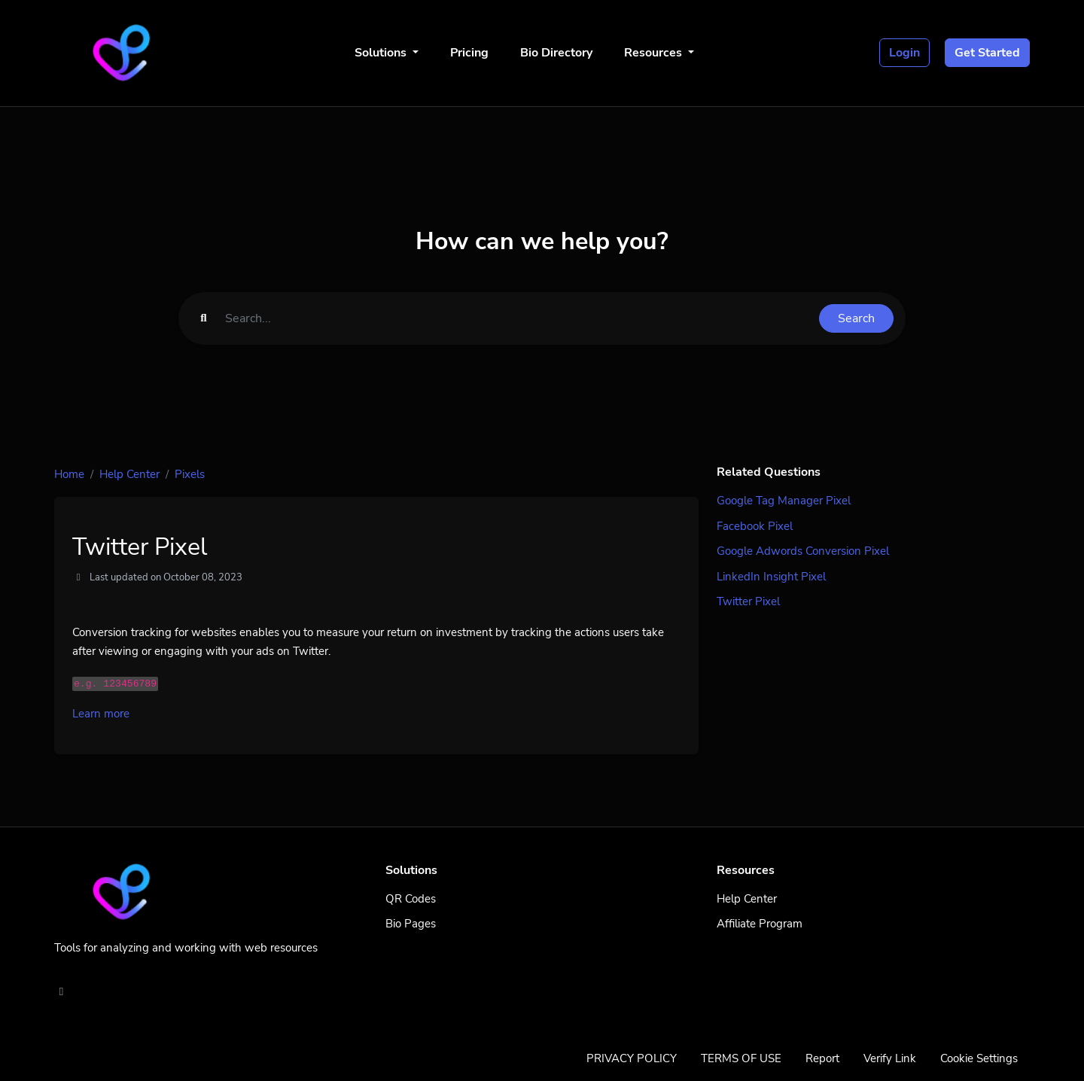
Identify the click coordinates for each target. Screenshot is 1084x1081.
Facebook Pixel (755, 526)
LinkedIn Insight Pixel (771, 576)
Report (822, 1058)
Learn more (100, 713)
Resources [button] (654, 52)
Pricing (469, 52)
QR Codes (410, 898)
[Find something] (518, 318)
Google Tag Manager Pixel (784, 500)
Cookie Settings (979, 1058)
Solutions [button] (382, 52)
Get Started (987, 52)
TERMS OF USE (741, 1058)
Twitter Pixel (748, 601)
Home (69, 474)
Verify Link (889, 1058)
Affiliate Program (759, 923)
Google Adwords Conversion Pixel (803, 551)
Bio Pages (410, 923)
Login (904, 52)
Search (856, 318)
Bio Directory (556, 52)
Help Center (129, 474)
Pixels (190, 474)
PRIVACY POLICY (631, 1058)
